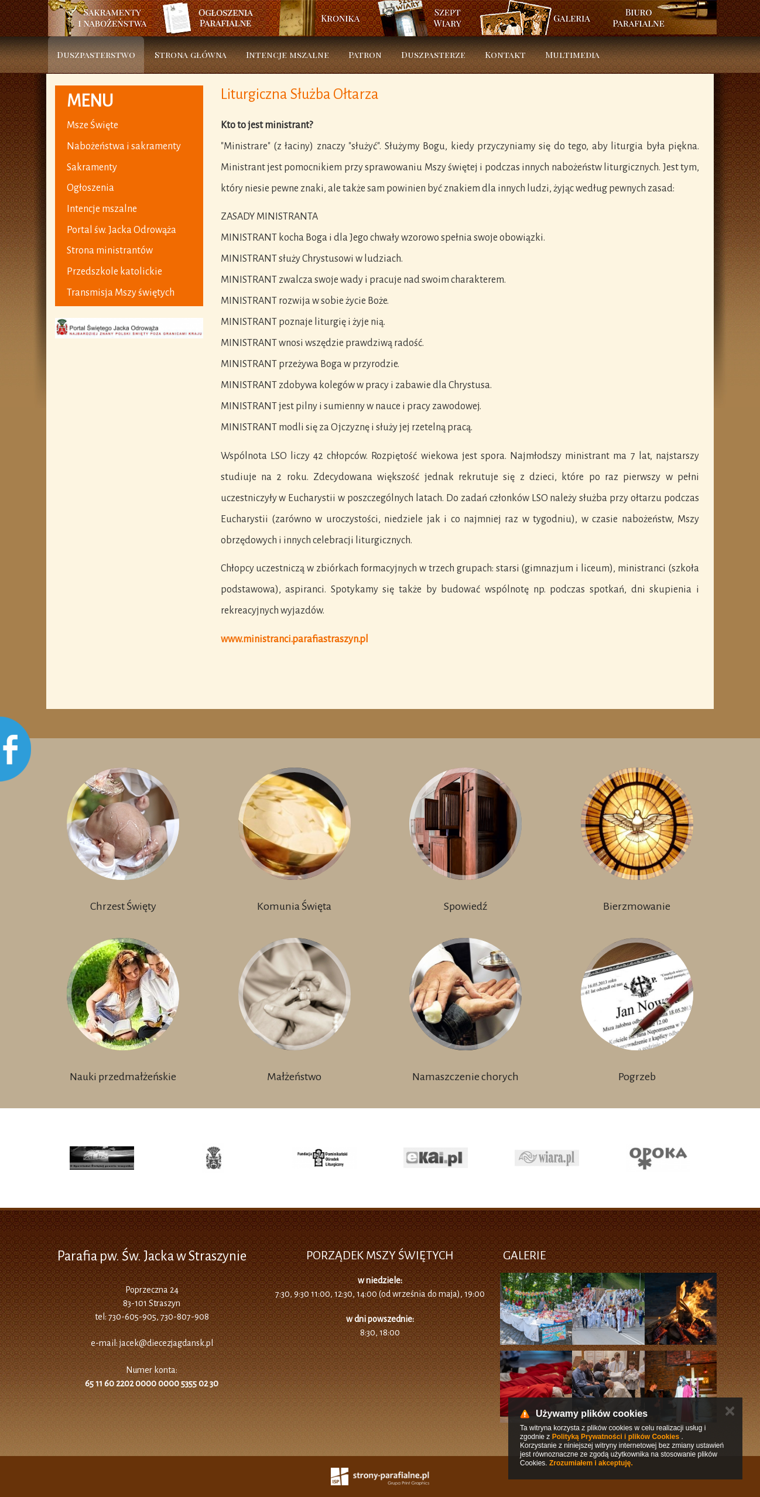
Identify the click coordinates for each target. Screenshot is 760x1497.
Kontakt (505, 54)
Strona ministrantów (110, 250)
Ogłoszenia (90, 188)
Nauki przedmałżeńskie (123, 1077)
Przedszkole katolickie (114, 271)
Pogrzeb (637, 1077)
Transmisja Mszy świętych (120, 292)
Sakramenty (92, 167)
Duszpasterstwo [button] (96, 54)
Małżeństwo (294, 1077)
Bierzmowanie (636, 906)
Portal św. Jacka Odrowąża (121, 230)
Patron (365, 54)
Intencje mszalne (287, 54)
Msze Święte (92, 125)
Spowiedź (465, 906)
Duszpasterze (433, 54)
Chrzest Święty (123, 906)
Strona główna (191, 54)
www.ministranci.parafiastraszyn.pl (294, 639)
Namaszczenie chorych (465, 1077)
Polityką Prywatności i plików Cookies (615, 1437)
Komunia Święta (294, 906)
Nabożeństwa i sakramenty (124, 146)
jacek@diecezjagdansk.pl (166, 1343)
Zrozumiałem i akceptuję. (591, 1463)
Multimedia (572, 54)
